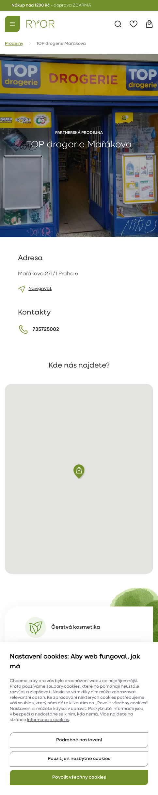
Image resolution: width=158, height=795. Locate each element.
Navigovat (40, 288)
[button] (79, 471)
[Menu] (12, 24)
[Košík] (149, 24)
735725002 (46, 329)
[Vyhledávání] (118, 24)
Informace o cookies (48, 720)
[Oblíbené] (133, 24)
